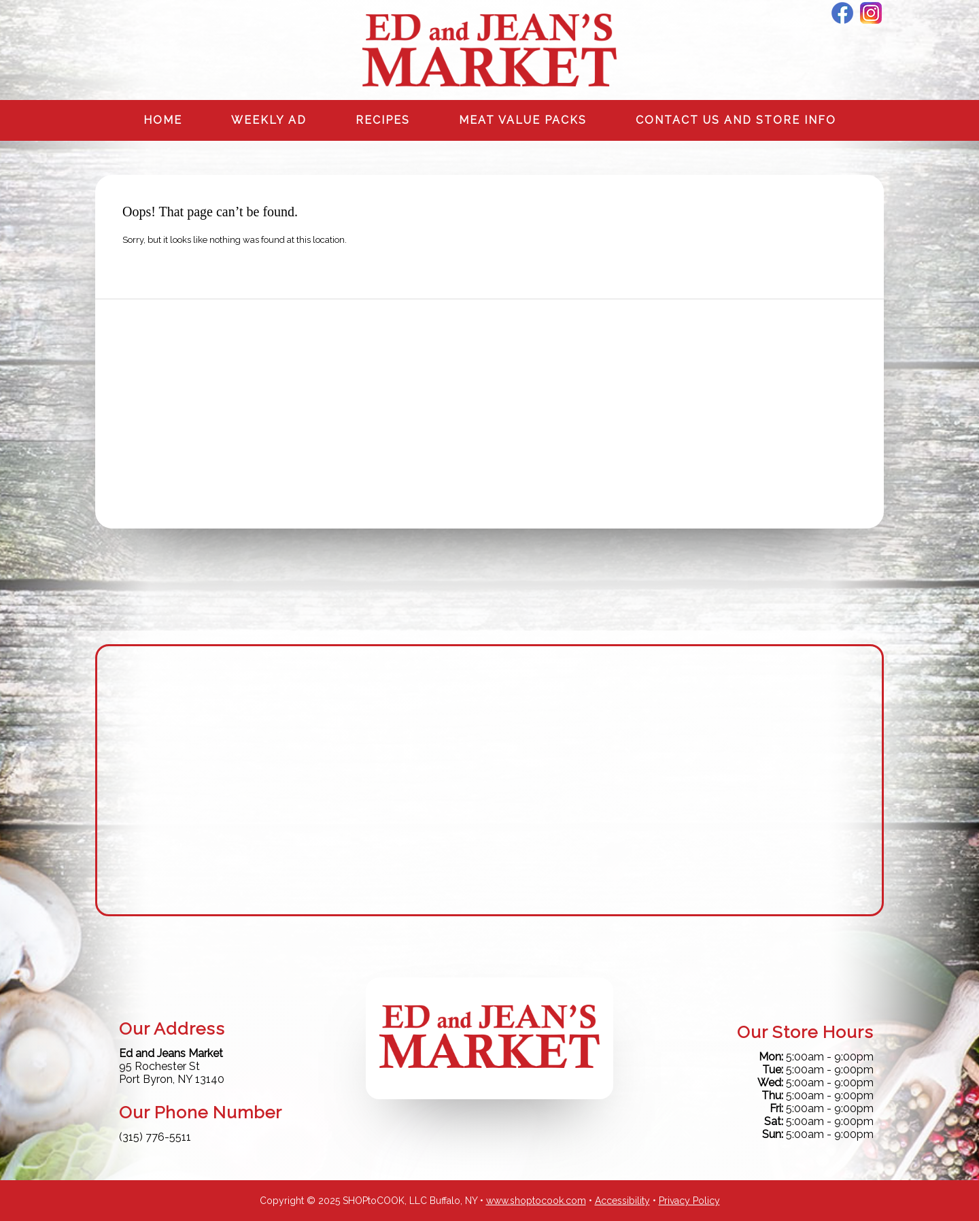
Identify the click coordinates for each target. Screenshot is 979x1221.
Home (162, 120)
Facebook (842, 13)
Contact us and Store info (736, 120)
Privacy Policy (689, 1200)
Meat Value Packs (523, 120)
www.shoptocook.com (536, 1200)
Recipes (383, 120)
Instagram (871, 13)
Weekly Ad (269, 120)
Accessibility (622, 1200)
